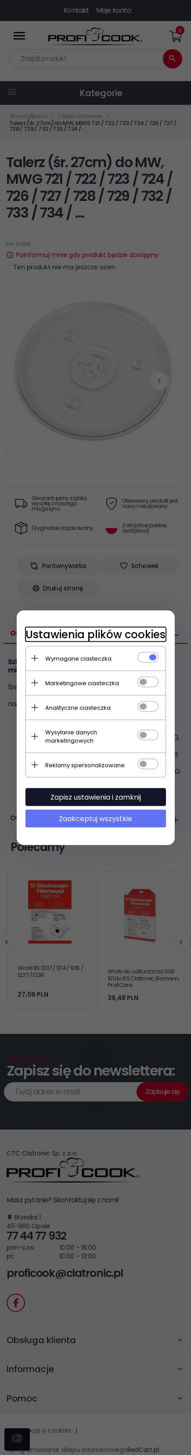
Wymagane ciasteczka (78, 658)
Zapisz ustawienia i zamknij (95, 797)
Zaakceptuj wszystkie (95, 818)
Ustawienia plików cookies (95, 634)
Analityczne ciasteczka (78, 707)
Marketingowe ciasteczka (82, 683)
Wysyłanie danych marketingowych (71, 736)
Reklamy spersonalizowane (85, 765)
